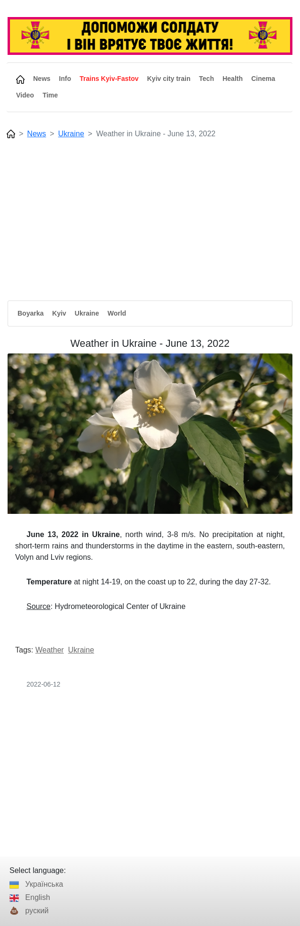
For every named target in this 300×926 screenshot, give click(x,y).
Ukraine (71, 134)
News (36, 134)
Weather (49, 650)
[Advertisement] (149, 213)
